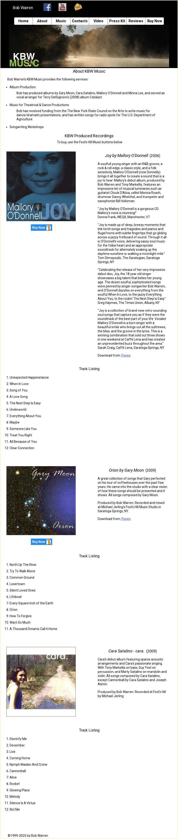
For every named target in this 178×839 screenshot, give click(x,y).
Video (98, 21)
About (42, 21)
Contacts (80, 21)
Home (23, 21)
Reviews (136, 21)
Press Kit (117, 21)
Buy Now (154, 21)
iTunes (126, 355)
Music (61, 21)
